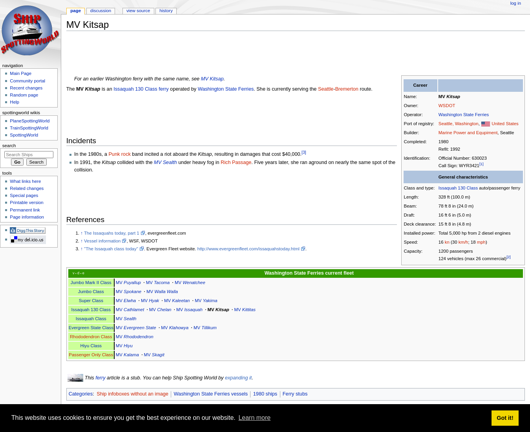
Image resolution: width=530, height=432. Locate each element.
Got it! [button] (505, 418)
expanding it (238, 378)
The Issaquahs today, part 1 (111, 233)
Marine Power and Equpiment (468, 132)
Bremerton (346, 89)
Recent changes (26, 88)
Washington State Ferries (464, 114)
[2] (508, 257)
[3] (304, 152)
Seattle (326, 89)
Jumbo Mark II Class (91, 282)
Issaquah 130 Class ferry (140, 89)
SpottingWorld (24, 135)
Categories (81, 394)
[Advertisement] (209, 54)
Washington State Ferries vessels (211, 394)
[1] (481, 164)
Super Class (91, 300)
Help (14, 102)
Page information (27, 217)
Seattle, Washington (459, 123)
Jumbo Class (91, 291)
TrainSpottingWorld (29, 128)
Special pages (24, 195)
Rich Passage (236, 162)
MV (449, 96)
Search (9, 145)
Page (75, 10)
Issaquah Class (91, 318)
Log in (515, 3)
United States (505, 123)
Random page (24, 95)
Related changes (27, 188)
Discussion (100, 10)
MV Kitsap (212, 79)
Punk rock (119, 154)
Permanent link (25, 210)
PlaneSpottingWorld (29, 120)
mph (481, 242)
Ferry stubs (295, 394)
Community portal (27, 80)
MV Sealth (165, 162)
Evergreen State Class (91, 327)
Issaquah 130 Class (458, 188)
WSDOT (447, 105)
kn (447, 242)
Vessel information (102, 241)
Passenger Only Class (91, 354)
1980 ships (265, 394)
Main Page (20, 73)
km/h (463, 242)
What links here (25, 181)
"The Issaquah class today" (111, 248)
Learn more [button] (254, 417)
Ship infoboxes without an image (132, 394)
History (166, 10)
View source (138, 10)
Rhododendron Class (91, 336)
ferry (100, 378)
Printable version (26, 202)
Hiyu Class (91, 345)
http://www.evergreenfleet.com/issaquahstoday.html (248, 248)
